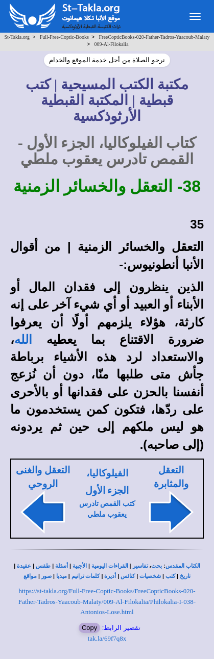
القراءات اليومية (109, 566)
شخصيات (150, 576)
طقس (43, 566)
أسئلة (61, 566)
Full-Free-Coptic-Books (64, 37)
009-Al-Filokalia (111, 44)
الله (23, 339)
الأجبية (80, 566)
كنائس (128, 576)
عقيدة (24, 566)
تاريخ (185, 576)
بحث (156, 566)
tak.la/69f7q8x (107, 638)
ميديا (61, 576)
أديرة (110, 576)
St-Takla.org (17, 37)
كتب (170, 576)
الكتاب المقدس (182, 566)
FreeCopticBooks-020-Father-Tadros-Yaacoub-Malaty (154, 37)
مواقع (30, 576)
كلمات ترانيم (86, 576)
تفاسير (140, 566)
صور (46, 576)
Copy (89, 627)
